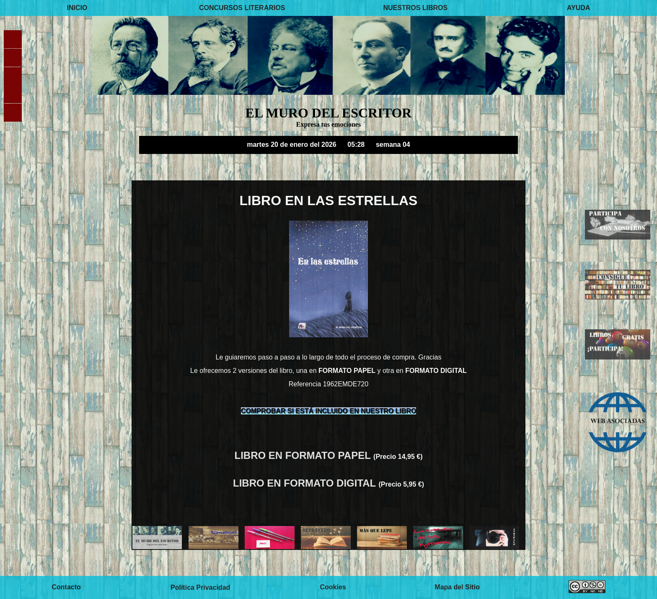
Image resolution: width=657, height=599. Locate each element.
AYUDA (578, 7)
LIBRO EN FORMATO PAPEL (304, 455)
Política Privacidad (200, 587)
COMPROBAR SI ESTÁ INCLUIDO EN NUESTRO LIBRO (328, 410)
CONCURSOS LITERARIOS (242, 7)
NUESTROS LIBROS (415, 7)
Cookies (333, 587)
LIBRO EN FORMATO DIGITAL (306, 483)
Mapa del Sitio (457, 587)
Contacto (66, 587)
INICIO (77, 7)
